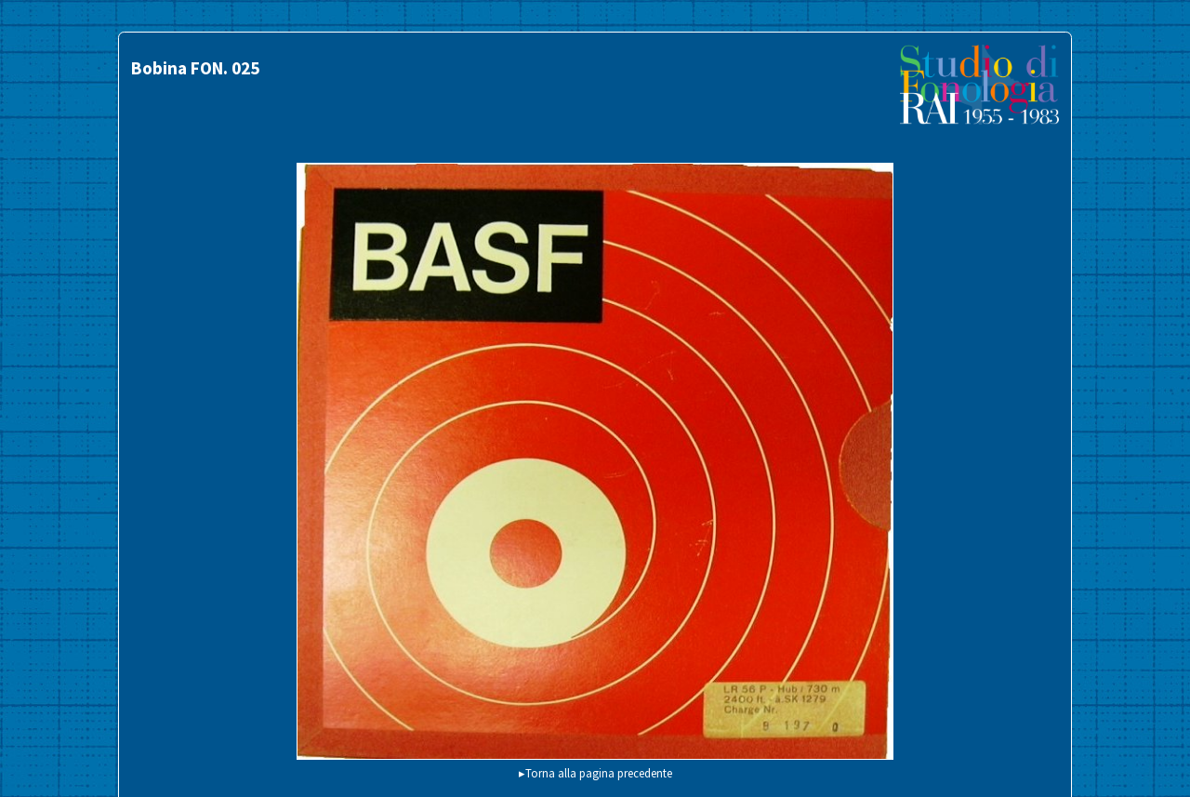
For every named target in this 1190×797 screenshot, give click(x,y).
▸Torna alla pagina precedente (595, 772)
